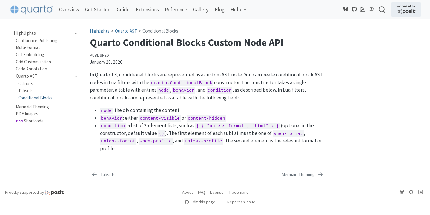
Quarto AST (126, 31)
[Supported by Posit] (406, 9)
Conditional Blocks (160, 31)
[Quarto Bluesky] (346, 9)
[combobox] (382, 9)
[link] (239, 9)
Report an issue (238, 202)
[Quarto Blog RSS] (363, 9)
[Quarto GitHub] (354, 9)
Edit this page (200, 202)
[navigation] (74, 33)
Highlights (100, 31)
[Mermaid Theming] (303, 175)
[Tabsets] (103, 175)
